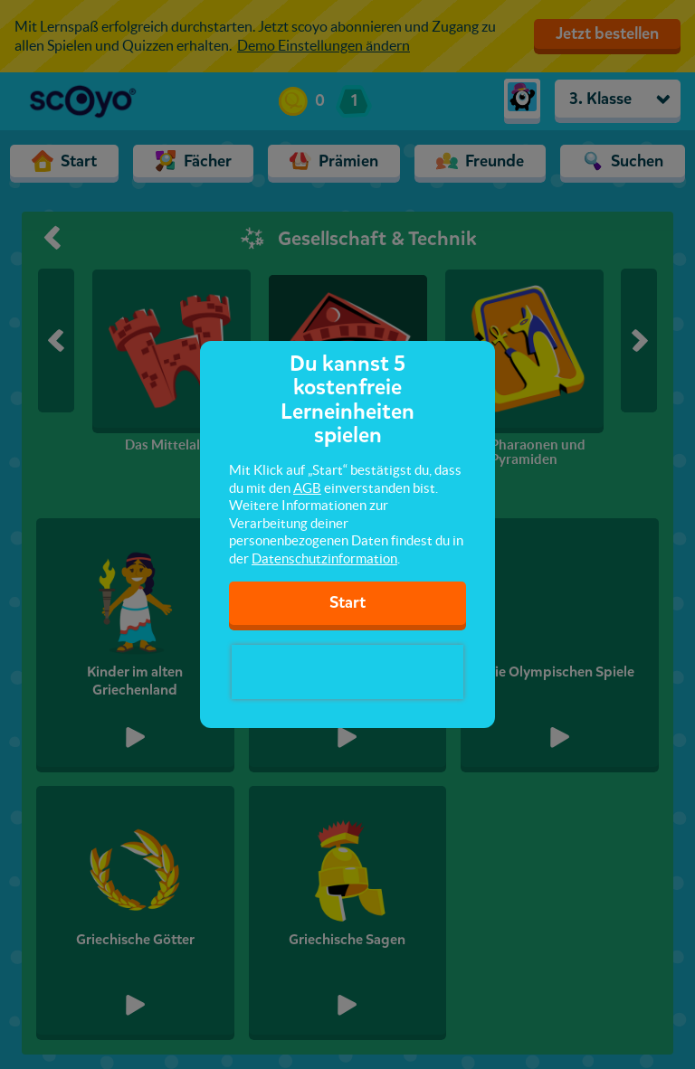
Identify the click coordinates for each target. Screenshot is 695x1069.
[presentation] (347, 672)
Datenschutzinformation (324, 558)
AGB (307, 488)
